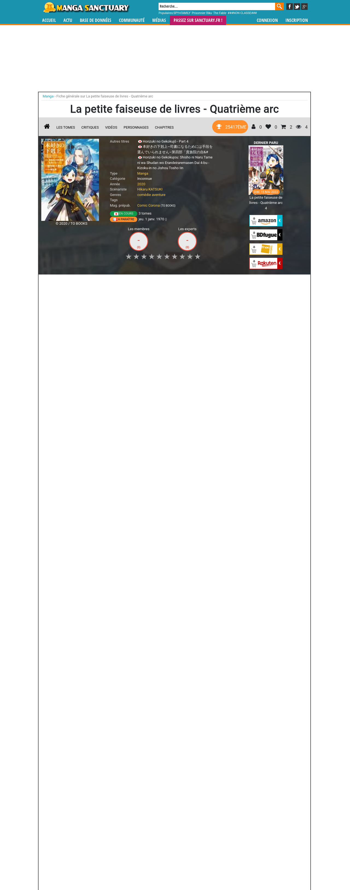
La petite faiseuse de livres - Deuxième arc (150, 361)
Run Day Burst (53, 703)
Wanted (83, 759)
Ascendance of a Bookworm (64, 430)
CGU (195, 871)
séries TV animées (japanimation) (252, 839)
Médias (159, 20)
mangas (190, 839)
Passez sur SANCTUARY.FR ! (198, 20)
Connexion (267, 20)
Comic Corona (148, 205)
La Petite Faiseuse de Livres (107, 361)
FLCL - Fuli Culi (174, 703)
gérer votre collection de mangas (158, 843)
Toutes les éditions (129, 643)
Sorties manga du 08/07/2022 (71, 513)
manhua (216, 839)
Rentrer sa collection (177, 871)
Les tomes (65, 127)
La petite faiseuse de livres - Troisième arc (194, 361)
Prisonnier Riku (202, 13)
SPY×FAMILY (182, 13)
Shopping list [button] (108, 282)
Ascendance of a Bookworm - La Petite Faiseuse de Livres (64, 364)
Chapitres (164, 127)
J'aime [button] (56, 282)
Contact (205, 871)
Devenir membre (151, 871)
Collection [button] (80, 282)
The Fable (219, 13)
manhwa (203, 839)
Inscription (296, 20)
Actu (67, 20)
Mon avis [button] (156, 282)
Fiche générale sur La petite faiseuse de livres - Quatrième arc (104, 96)
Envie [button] (133, 282)
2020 (141, 184)
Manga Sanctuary (104, 839)
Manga (86, 7)
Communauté (132, 20)
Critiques (90, 127)
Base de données (95, 20)
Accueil (49, 20)
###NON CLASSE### (242, 13)
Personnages (136, 127)
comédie (144, 195)
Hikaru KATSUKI (149, 189)
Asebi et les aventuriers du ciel (144, 708)
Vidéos (111, 127)
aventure (158, 195)
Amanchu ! (54, 759)
